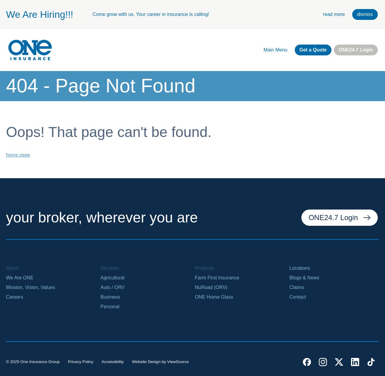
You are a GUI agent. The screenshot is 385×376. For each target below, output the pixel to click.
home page (18, 158)
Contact (297, 297)
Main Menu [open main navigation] (275, 49)
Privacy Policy (81, 361)
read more (334, 14)
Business (110, 297)
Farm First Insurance (217, 277)
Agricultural (112, 277)
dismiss (365, 14)
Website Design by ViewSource (160, 361)
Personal (109, 306)
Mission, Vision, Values (30, 287)
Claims (296, 287)
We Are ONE (19, 277)
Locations (299, 268)
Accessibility (113, 361)
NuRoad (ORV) (211, 287)
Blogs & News (304, 277)
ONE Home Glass (214, 297)
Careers (14, 297)
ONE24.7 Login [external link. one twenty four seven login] (356, 49)
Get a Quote (313, 49)
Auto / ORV (112, 287)
